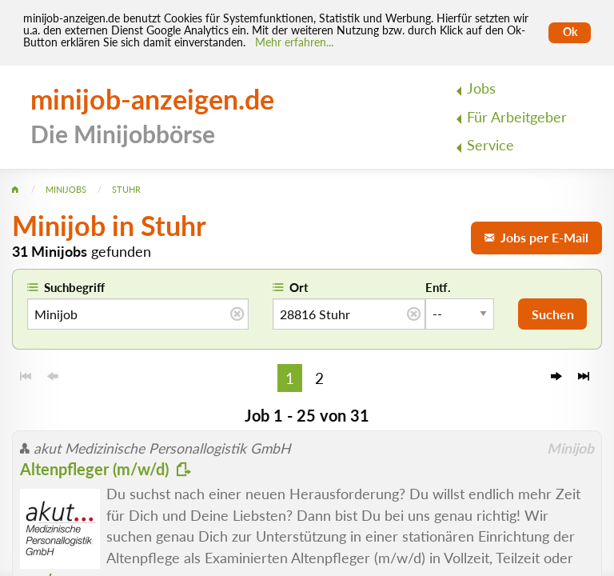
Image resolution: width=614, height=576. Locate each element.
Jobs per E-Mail (536, 237)
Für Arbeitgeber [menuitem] (517, 117)
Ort (299, 287)
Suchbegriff (74, 287)
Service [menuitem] (490, 145)
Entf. (438, 287)
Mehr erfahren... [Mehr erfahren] (294, 42)
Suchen (553, 314)
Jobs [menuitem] (481, 88)
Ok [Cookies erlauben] (570, 32)
